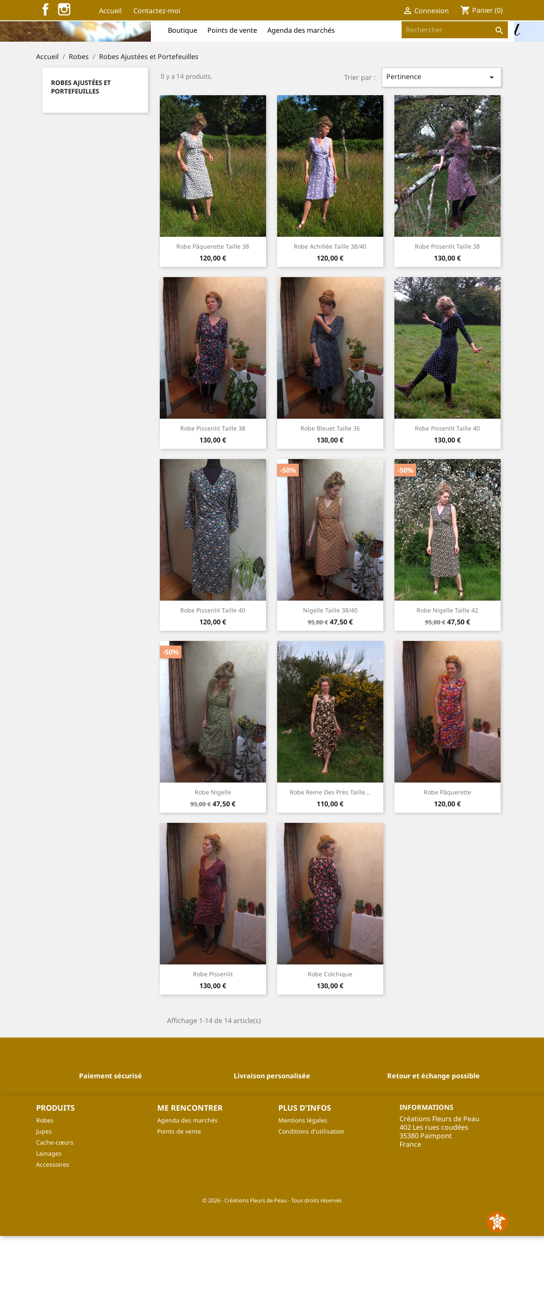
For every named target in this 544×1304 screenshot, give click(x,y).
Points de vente (232, 30)
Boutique (182, 30)
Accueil (110, 10)
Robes (45, 1188)
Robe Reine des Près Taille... (330, 860)
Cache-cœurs (55, 1210)
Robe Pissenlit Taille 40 (447, 496)
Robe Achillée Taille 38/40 (330, 314)
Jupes (44, 1199)
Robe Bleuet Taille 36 (330, 496)
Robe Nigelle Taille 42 (447, 678)
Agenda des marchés (301, 30)
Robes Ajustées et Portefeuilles (81, 154)
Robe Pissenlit (213, 1042)
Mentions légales (302, 1188)
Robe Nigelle (213, 860)
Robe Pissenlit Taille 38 (447, 314)
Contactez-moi (156, 10)
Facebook (45, 9)
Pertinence (441, 145)
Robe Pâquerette (447, 860)
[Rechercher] (455, 29)
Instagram (64, 9)
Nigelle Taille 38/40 (330, 678)
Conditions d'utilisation (311, 1199)
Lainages (49, 1221)
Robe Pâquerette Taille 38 (212, 314)
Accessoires (52, 1232)
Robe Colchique (330, 1042)
